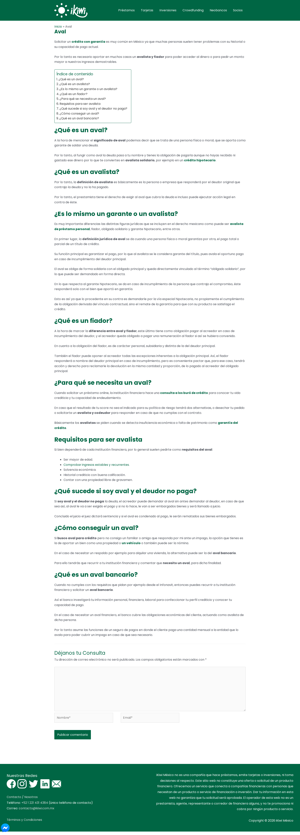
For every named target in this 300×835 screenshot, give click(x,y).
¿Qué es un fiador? (73, 96)
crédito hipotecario (200, 162)
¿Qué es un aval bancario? (79, 120)
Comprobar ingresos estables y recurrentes (97, 467)
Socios (238, 11)
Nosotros (31, 800)
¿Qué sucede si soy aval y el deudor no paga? (93, 111)
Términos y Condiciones (24, 823)
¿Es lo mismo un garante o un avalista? (88, 91)
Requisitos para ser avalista (80, 106)
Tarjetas (147, 11)
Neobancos (218, 11)
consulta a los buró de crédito (184, 395)
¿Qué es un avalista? (74, 86)
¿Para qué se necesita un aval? (83, 101)
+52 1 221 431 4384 (34, 806)
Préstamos (126, 11)
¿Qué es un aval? (71, 81)
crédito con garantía (89, 44)
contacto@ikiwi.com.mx (37, 812)
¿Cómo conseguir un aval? (79, 115)
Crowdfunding (193, 11)
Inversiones (167, 11)
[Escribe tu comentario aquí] (150, 691)
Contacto (14, 800)
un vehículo (131, 545)
